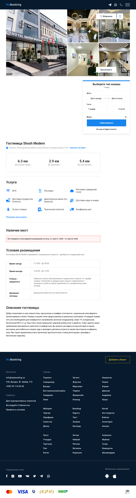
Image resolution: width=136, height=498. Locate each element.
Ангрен (105, 426)
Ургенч (76, 378)
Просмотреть (106, 70)
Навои (105, 382)
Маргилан (77, 386)
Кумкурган (107, 448)
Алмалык (106, 435)
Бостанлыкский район (54, 391)
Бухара (46, 386)
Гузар (105, 444)
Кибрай (76, 439)
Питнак (76, 444)
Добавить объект (117, 359)
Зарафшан (48, 417)
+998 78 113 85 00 (15, 386)
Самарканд (48, 382)
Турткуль (47, 444)
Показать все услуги (16, 217)
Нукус (105, 400)
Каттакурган (108, 413)
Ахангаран (107, 422)
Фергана (77, 382)
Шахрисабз (78, 395)
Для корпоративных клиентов (21, 401)
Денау (46, 426)
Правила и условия (15, 410)
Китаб (105, 409)
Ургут (46, 435)
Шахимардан (108, 453)
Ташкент (47, 378)
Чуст (75, 417)
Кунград (77, 426)
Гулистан (47, 422)
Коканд (76, 400)
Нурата (76, 413)
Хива (45, 400)
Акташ (76, 435)
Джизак (106, 391)
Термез (76, 391)
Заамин (76, 422)
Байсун (105, 417)
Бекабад (77, 409)
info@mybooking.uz (15, 378)
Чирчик (47, 413)
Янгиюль (77, 448)
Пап (45, 448)
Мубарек (47, 409)
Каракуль (77, 453)
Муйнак (106, 439)
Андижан (106, 395)
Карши (105, 386)
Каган (46, 453)
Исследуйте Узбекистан (18, 405)
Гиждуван (48, 395)
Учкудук (47, 439)
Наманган (107, 378)
